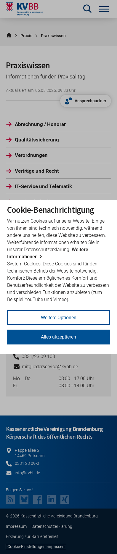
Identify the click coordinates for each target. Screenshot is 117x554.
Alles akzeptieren (58, 337)
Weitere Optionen (58, 317)
